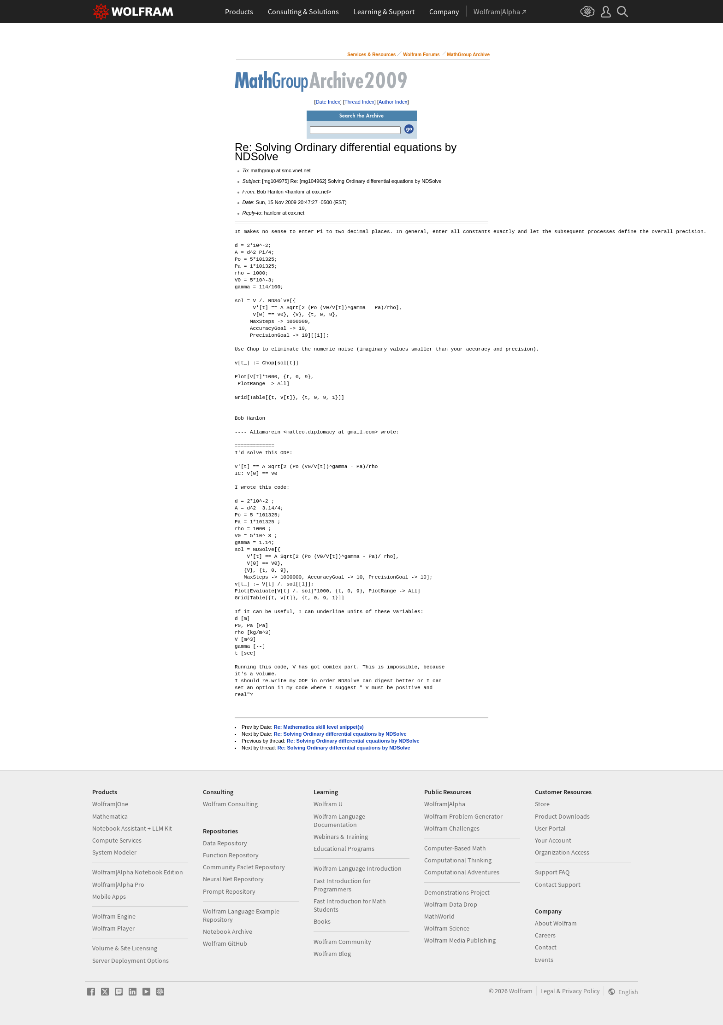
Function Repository (231, 855)
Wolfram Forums (421, 54)
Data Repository (225, 843)
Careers (545, 935)
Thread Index (359, 102)
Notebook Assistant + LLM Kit (132, 828)
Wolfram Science (446, 928)
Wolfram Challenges (452, 828)
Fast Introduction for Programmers (342, 885)
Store (542, 804)
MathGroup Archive (468, 54)
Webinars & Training (341, 836)
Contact (546, 947)
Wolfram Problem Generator (463, 816)
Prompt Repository (229, 891)
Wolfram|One (110, 804)
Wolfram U (328, 804)
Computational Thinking (458, 860)
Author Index (393, 102)
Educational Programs (344, 848)
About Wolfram (556, 923)
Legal (547, 991)
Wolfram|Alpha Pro (118, 884)
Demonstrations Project (457, 892)
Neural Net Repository (233, 879)
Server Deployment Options (130, 960)
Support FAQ (552, 872)
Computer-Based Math (455, 848)
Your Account (553, 840)
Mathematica (110, 816)
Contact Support (558, 884)
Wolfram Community (342, 941)
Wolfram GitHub (225, 943)
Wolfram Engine (114, 916)
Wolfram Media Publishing (460, 940)
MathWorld (439, 916)
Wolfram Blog (332, 953)
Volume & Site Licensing (124, 948)
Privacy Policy (581, 991)
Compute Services (117, 840)
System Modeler (114, 852)
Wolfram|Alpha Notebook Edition (137, 872)
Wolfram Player (113, 928)
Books (322, 921)
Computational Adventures (461, 872)
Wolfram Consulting (230, 804)
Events (544, 959)
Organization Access (562, 852)
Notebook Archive (227, 931)
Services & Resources (371, 54)
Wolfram (521, 991)
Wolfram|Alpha (444, 804)
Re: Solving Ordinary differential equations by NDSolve (340, 734)
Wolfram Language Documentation (339, 820)
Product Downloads (562, 816)
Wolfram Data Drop (450, 904)
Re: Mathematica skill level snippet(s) (319, 727)
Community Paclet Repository (244, 867)
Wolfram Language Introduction (358, 868)
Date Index (328, 102)
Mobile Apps (109, 896)
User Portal (550, 828)
